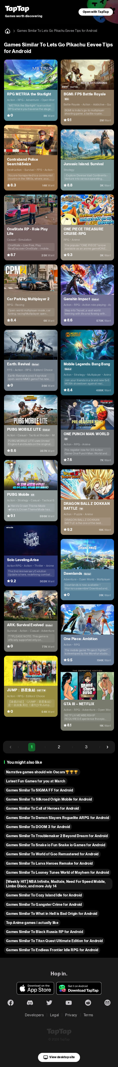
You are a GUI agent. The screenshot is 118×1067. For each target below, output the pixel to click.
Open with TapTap (96, 12)
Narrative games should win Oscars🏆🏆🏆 (42, 772)
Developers (34, 1015)
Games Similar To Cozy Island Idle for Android (44, 895)
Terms (88, 1015)
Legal (54, 1015)
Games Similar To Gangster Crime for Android (44, 904)
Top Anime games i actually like (32, 923)
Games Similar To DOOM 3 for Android (38, 827)
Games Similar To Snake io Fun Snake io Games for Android (55, 845)
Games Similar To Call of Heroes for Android (42, 808)
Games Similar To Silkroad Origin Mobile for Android (49, 799)
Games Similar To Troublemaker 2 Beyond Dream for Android (57, 836)
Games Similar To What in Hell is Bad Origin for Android (51, 914)
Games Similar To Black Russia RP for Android (44, 932)
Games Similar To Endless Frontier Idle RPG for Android (52, 950)
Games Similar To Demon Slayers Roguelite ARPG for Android (57, 818)
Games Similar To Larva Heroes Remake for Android (49, 863)
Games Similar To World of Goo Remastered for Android (52, 854)
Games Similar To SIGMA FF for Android (39, 790)
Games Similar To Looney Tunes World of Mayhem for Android (57, 872)
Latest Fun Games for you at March (35, 781)
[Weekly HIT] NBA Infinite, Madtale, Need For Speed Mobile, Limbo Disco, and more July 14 (56, 884)
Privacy (71, 1015)
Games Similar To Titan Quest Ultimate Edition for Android (54, 941)
